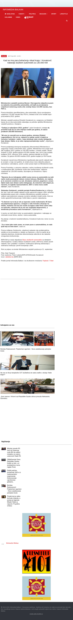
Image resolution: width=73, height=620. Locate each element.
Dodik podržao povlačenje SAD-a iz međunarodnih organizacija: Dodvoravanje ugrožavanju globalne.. (14, 476)
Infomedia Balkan (12, 543)
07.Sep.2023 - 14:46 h (14, 56)
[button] (22, 13)
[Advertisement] (36, 36)
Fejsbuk (45, 261)
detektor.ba (9, 257)
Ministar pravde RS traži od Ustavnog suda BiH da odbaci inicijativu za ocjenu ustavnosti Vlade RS (14, 452)
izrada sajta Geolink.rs (36, 614)
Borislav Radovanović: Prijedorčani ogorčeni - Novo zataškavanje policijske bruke (14, 489)
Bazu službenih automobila (32, 240)
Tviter (52, 261)
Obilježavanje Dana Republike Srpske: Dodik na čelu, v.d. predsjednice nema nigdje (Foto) (13, 463)
